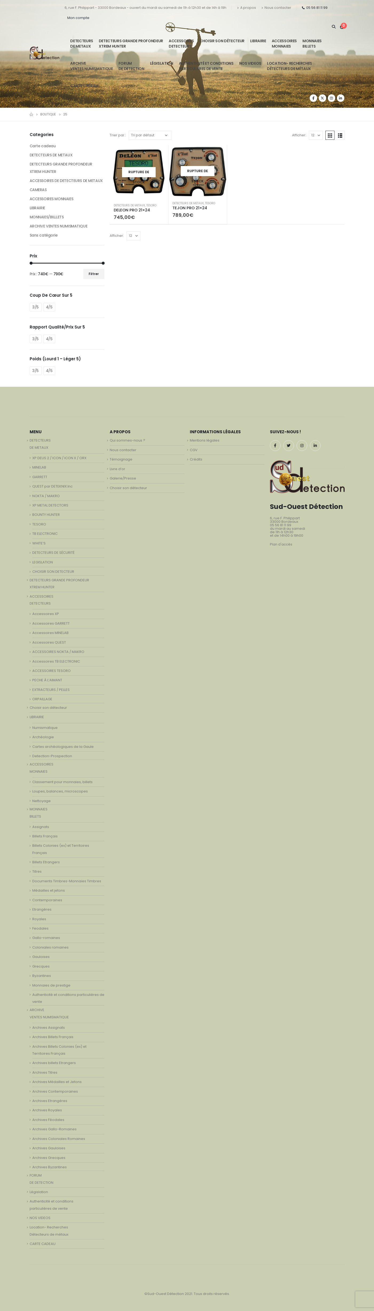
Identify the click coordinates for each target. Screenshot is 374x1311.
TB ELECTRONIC (45, 533)
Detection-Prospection (52, 756)
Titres (37, 871)
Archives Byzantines (49, 1167)
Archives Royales (47, 1110)
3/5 (35, 307)
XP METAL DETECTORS (50, 505)
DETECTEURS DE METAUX (129, 205)
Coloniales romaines (50, 947)
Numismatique (45, 727)
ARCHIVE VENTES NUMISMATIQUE (91, 66)
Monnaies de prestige (51, 985)
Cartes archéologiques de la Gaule (63, 746)
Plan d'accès (281, 544)
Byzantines (41, 975)
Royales (39, 919)
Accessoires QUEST (49, 642)
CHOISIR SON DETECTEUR (53, 571)
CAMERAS (38, 189)
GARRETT (39, 476)
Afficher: (299, 135)
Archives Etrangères (49, 1100)
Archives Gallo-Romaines (54, 1129)
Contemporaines (47, 900)
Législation (161, 63)
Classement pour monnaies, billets (62, 781)
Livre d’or (117, 468)
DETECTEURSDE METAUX (81, 43)
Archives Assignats (48, 1027)
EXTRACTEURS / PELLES (51, 689)
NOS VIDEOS (250, 63)
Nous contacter (276, 7)
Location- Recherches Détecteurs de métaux (289, 66)
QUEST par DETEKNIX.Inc (52, 486)
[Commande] (150, 135)
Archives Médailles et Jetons (57, 1081)
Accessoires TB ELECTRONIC (56, 661)
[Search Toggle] (334, 26)
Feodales (40, 928)
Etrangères (42, 909)
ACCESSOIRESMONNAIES (284, 43)
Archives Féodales (48, 1119)
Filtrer (94, 274)
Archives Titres (44, 1072)
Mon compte (78, 18)
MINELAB (39, 467)
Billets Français (45, 836)
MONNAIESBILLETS (312, 43)
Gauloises (41, 956)
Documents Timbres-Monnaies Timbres (66, 881)
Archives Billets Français (52, 1036)
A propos (246, 7)
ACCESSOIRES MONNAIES (51, 199)
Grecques (41, 966)
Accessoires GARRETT (51, 623)
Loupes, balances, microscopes (60, 791)
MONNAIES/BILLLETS (47, 217)
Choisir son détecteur (222, 41)
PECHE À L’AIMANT (47, 680)
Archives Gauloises (48, 1148)
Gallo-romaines (46, 937)
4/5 (49, 307)
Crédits (196, 459)
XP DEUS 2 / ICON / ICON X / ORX (59, 458)
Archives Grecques (48, 1157)
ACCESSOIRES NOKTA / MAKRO (58, 651)
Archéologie (43, 737)
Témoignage (121, 459)
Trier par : (118, 135)
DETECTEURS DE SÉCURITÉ (53, 552)
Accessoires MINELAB (50, 632)
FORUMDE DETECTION (131, 66)
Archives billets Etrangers (54, 1062)
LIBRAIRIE (258, 41)
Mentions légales (204, 440)
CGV (194, 450)
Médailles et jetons (48, 890)
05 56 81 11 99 (315, 7)
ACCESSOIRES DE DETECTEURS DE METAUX (66, 180)
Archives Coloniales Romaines (58, 1138)
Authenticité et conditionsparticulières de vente (206, 66)
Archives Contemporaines (55, 1091)
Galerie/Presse (123, 478)
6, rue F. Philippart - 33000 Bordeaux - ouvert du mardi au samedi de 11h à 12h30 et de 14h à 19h (145, 7)
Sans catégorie (44, 235)
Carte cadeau (43, 146)
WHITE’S (39, 543)
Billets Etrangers (46, 862)
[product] (139, 172)
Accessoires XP (45, 613)
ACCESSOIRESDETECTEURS (181, 43)
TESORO (151, 205)
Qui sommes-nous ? (127, 440)
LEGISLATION (42, 562)
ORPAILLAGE (42, 699)
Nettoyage (41, 800)
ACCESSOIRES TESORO (51, 670)
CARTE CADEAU (84, 85)
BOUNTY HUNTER (46, 514)
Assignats (40, 826)
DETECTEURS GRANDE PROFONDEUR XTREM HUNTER (131, 43)
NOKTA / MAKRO (46, 495)
